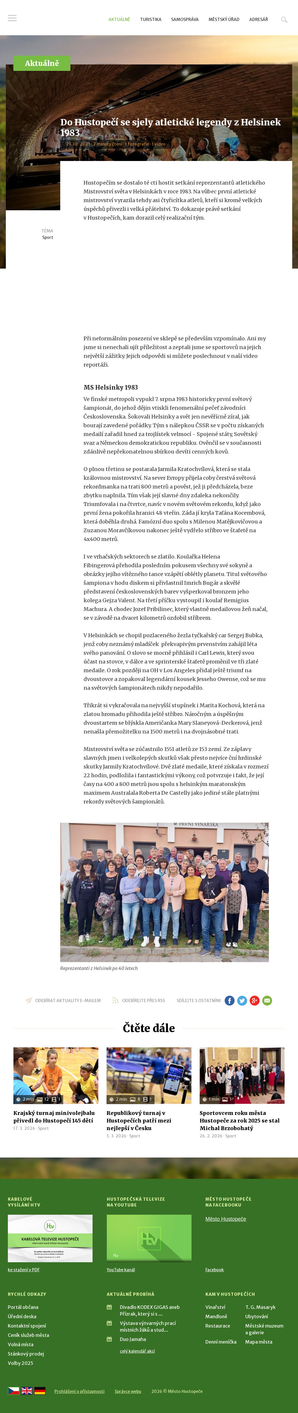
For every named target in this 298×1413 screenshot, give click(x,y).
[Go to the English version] (27, 1391)
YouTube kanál (121, 1269)
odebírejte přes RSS (143, 1000)
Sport (47, 237)
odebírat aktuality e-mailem (68, 1000)
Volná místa (20, 1344)
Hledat (284, 19)
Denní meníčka (221, 1342)
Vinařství (215, 1307)
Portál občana (23, 1307)
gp (254, 1000)
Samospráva (185, 19)
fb (229, 1000)
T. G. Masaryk (260, 1307)
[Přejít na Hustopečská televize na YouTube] (149, 1238)
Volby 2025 (20, 1363)
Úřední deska (22, 1316)
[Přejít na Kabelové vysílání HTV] (50, 1238)
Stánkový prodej (26, 1354)
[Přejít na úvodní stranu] (63, 19)
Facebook (214, 1269)
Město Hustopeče (225, 1219)
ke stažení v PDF (24, 1269)
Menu (12, 18)
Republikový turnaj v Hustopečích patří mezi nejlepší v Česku (139, 1121)
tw (242, 1000)
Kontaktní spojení (27, 1326)
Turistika (151, 19)
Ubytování (256, 1316)
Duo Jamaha (133, 1339)
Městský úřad (224, 19)
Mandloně (216, 1316)
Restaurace (217, 1326)
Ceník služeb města (28, 1335)
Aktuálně (119, 19)
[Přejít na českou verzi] (13, 1391)
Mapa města (258, 1342)
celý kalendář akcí (137, 1351)
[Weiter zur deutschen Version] (40, 1391)
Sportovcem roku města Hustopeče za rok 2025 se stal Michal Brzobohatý (240, 1121)
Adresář (258, 19)
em (267, 1000)
